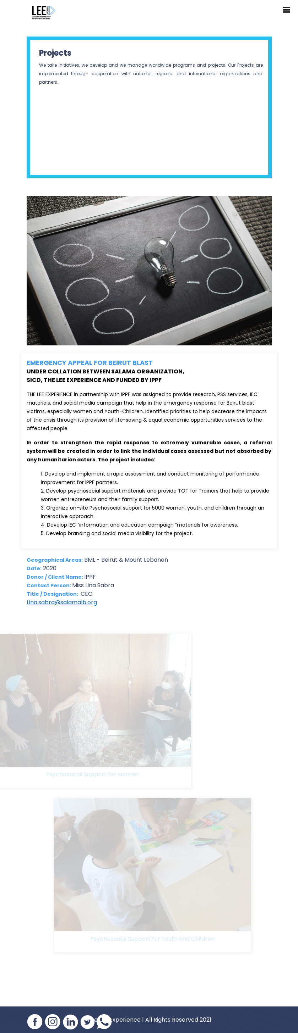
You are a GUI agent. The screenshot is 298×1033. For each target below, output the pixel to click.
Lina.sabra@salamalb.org (62, 602)
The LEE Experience (114, 1020)
